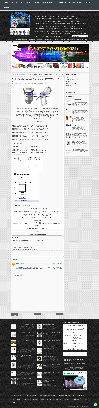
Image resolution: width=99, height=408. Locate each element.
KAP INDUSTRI (58, 396)
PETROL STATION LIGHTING (67, 399)
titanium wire (18, 268)
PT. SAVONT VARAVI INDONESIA (81, 406)
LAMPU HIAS (83, 33)
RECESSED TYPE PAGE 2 (71, 85)
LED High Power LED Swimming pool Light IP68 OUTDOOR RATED (26, 249)
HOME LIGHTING (72, 26)
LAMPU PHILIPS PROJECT (63, 395)
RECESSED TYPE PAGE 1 (71, 83)
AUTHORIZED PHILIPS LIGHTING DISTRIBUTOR (48, 395)
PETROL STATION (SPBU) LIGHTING (58, 28)
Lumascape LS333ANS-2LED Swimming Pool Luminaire (78, 142)
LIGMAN (67, 77)
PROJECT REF (19, 2)
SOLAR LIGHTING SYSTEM (53, 31)
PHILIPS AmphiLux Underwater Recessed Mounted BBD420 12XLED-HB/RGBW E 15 (29, 242)
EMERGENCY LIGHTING (41, 26)
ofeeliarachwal (20, 263)
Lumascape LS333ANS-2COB (78, 149)
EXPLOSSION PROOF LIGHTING (70, 31)
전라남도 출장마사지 (48, 268)
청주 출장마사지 (28, 267)
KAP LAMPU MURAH (71, 398)
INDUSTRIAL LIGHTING (71, 14)
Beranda (37, 314)
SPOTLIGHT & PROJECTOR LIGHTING (45, 21)
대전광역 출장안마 (53, 267)
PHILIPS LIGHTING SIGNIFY (52, 39)
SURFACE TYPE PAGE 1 (71, 87)
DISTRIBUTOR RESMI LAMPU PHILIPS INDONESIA (29, 39)
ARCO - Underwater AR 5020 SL (79, 115)
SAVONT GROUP (8, 2)
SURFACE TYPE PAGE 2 (24, 74)
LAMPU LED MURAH (59, 36)
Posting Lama (60, 314)
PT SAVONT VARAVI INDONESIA (31, 395)
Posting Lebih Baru (15, 315)
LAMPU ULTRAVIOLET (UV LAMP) (57, 26)
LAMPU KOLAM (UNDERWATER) (55, 33)
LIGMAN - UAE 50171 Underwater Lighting (26, 348)
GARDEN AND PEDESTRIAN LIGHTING (51, 398)
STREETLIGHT (52, 16)
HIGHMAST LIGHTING (83, 395)
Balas (17, 272)
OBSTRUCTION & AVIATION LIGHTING (64, 23)
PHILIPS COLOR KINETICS (68, 39)
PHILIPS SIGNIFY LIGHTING (82, 405)
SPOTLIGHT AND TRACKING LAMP (79, 396)
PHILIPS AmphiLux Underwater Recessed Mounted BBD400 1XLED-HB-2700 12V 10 (36, 80)
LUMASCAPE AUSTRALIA (71, 79)
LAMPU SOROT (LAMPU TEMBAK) (66, 16)
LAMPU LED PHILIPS (80, 23)
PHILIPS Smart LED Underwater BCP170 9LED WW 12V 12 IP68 (51, 357)
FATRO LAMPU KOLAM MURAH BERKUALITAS (23, 247)
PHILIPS (16, 74)
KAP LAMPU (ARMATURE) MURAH (44, 36)
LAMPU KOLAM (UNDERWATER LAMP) (18, 14)
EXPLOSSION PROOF (47, 2)
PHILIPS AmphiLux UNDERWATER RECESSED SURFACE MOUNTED (27, 244)
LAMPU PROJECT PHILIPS (56, 14)
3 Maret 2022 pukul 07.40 (57, 263)
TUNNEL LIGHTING (40, 31)
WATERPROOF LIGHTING (67, 396)
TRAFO (67, 90)
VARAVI (71, 405)
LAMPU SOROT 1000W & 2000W (43, 18)
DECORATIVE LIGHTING (71, 33)
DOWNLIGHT (80, 21)
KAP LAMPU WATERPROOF (60, 18)
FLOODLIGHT (21, 396)
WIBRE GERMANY (70, 92)
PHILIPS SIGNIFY (21, 395)
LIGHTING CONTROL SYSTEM (77, 28)
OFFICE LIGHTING (74, 18)
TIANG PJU (36, 2)
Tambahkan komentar (17, 275)
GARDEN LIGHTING (40, 33)
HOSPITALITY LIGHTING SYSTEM (37, 396)
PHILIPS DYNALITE (82, 39)
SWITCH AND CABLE (61, 2)
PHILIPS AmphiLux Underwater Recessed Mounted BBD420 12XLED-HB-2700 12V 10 (29, 240)
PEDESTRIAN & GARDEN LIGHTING (65, 21)
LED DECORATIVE (14, 399)
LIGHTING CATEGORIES (41, 14)
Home (12, 39)
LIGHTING (28, 2)
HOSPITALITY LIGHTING (41, 28)
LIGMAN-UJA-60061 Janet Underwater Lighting (77, 100)
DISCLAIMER (7, 7)
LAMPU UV (78, 398)
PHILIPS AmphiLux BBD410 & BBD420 (51, 348)
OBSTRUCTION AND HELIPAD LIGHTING (26, 399)
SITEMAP (87, 2)
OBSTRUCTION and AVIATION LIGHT (30, 398)
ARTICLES (72, 2)
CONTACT (80, 2)
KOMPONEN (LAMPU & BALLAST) (43, 23)
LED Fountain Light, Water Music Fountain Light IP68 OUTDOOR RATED (27, 245)
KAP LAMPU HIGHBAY (40, 16)
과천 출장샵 (44, 267)
